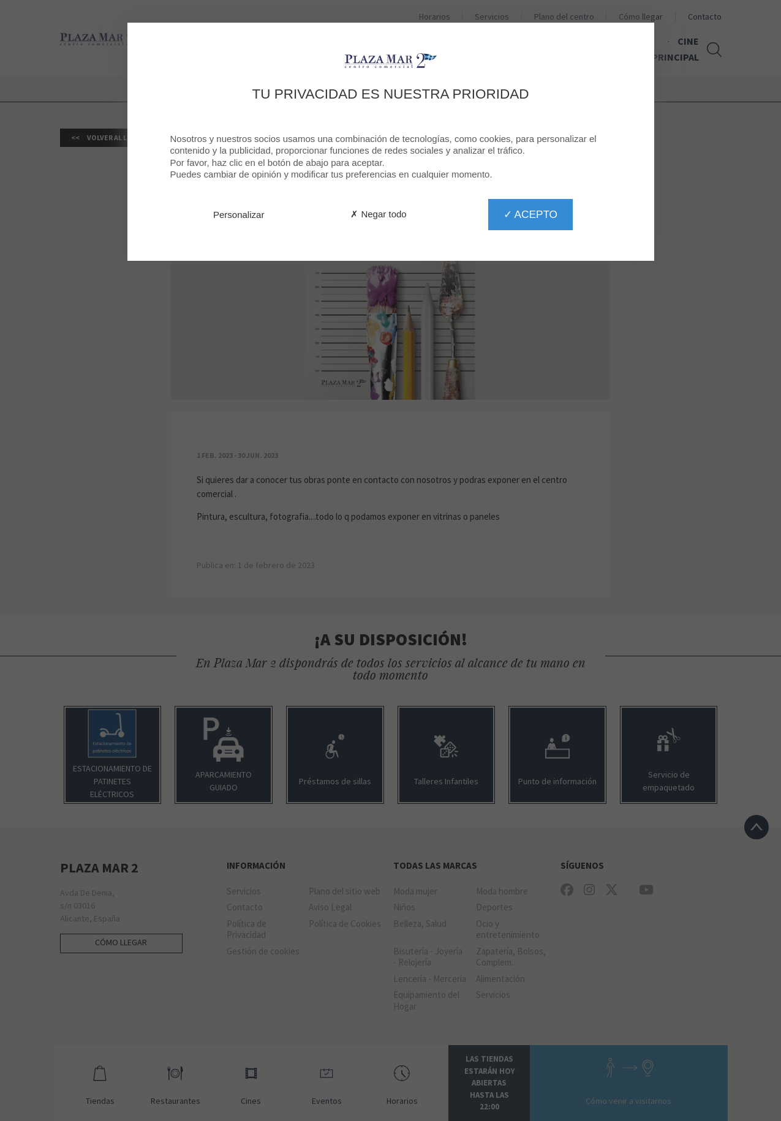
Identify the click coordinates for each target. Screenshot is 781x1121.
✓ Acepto (530, 214)
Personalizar (238, 214)
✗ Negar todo (378, 214)
